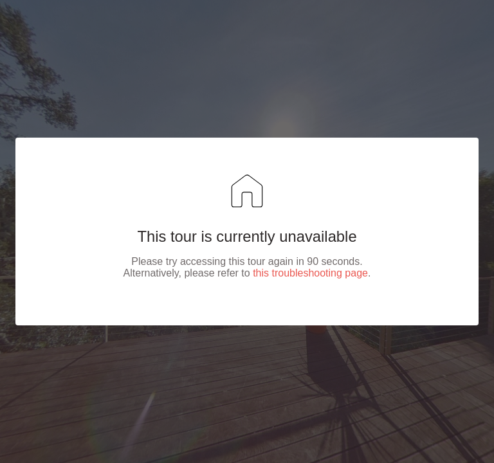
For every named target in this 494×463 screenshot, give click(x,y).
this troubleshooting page (310, 273)
